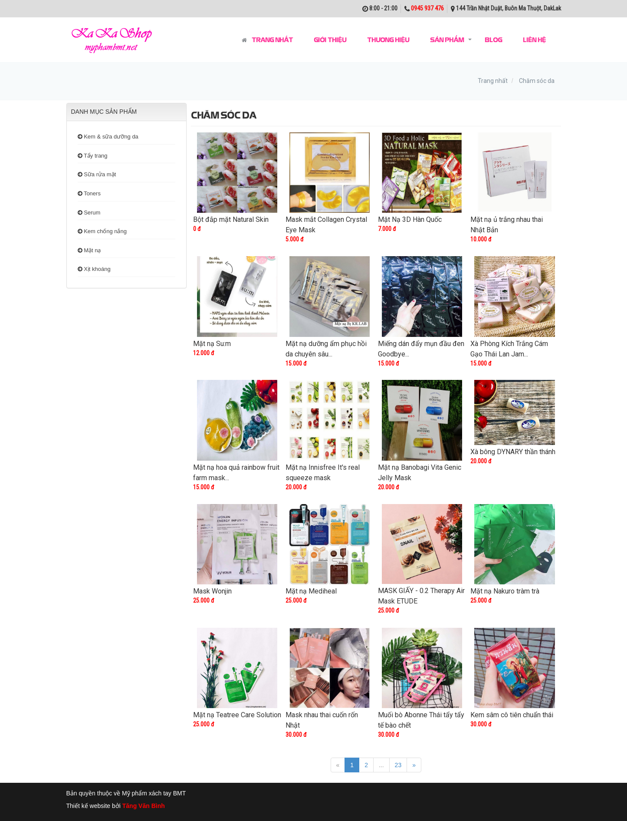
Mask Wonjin (212, 591)
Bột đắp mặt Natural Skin (231, 219)
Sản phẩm (447, 39)
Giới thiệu (330, 39)
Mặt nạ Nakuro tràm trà (504, 591)
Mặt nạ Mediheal (311, 591)
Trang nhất (267, 40)
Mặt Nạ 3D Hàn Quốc (410, 219)
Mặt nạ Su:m (212, 344)
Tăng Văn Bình (143, 805)
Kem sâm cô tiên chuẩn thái (511, 715)
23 (398, 765)
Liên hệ (534, 39)
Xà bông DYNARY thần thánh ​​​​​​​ (513, 452)
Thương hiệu (388, 39)
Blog (493, 39)
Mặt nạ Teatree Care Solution (237, 715)
